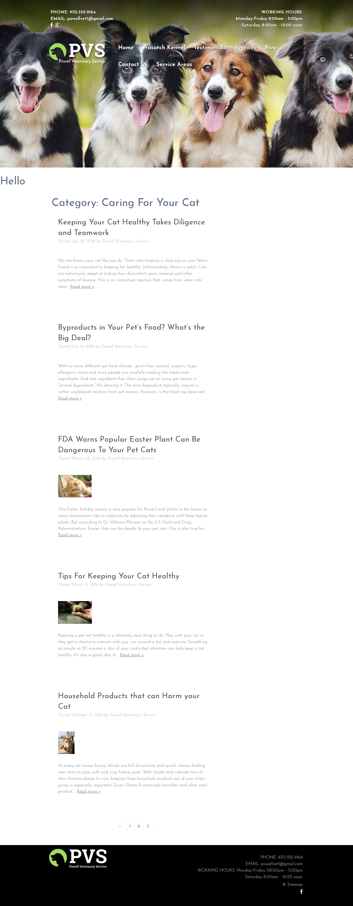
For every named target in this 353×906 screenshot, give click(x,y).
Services (245, 48)
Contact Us (133, 64)
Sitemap (295, 885)
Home (126, 48)
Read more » (82, 287)
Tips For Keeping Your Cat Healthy (118, 576)
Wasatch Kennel (164, 48)
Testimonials (210, 48)
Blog (271, 48)
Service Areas (174, 64)
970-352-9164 (83, 12)
